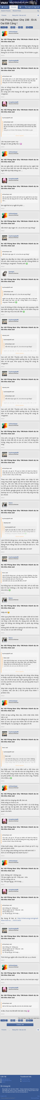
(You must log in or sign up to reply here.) (28, 1018)
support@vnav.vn (5, 1079)
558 (27, 27)
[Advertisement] (20, 1052)
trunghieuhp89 (13, 102)
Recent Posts (17, 11)
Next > (30, 27)
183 (19, 27)
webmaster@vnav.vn (6, 1080)
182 (17, 27)
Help (38, 1096)
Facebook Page (26, 1079)
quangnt (11, 271)
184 (22, 27)
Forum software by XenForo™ (8, 1098)
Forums (13, 7)
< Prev (2, 27)
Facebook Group (26, 1081)
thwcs (11, 503)
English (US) (4, 1096)
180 (11, 27)
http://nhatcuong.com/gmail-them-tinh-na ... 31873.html (19, 919)
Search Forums (6, 11)
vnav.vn (3, 1082)
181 (14, 27)
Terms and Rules (35, 1098)
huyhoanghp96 (13, 60)
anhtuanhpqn (13, 31)
